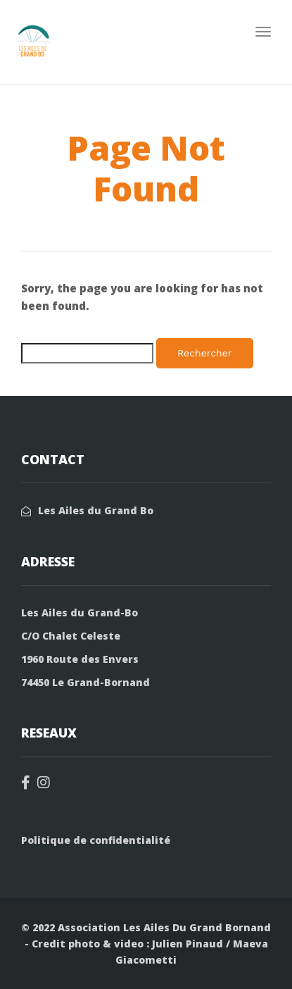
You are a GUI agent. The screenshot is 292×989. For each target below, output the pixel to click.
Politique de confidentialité (95, 840)
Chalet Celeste (81, 635)
